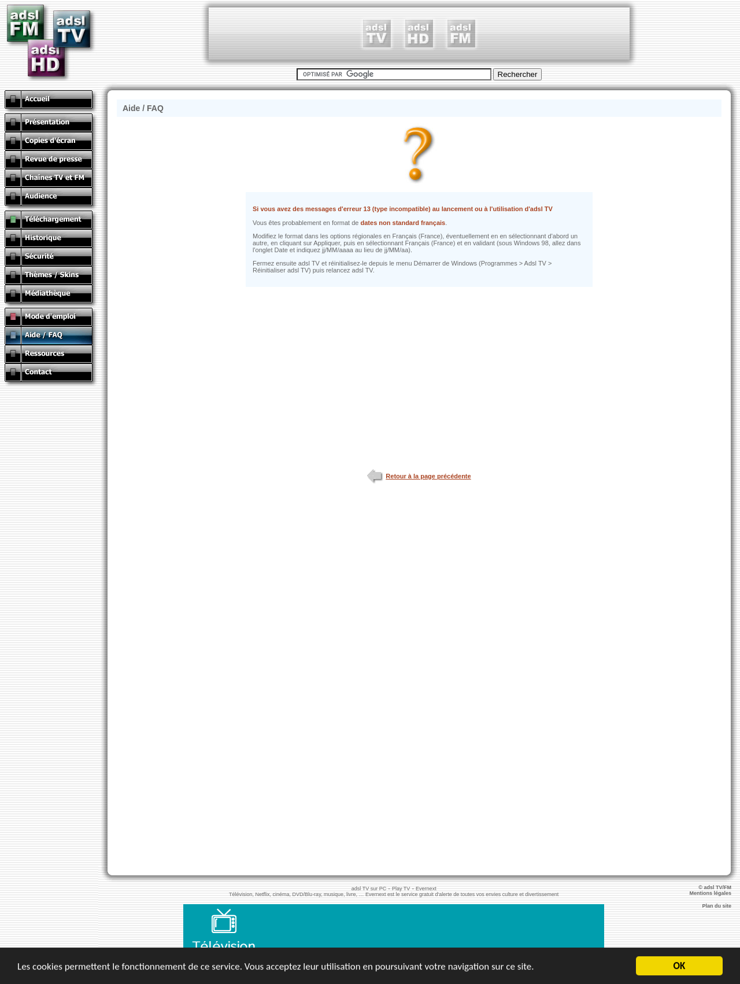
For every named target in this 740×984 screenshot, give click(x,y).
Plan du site (721, 906)
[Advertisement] (419, 34)
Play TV (401, 888)
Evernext (426, 888)
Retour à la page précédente (419, 476)
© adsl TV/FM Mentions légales (714, 890)
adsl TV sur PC (369, 888)
